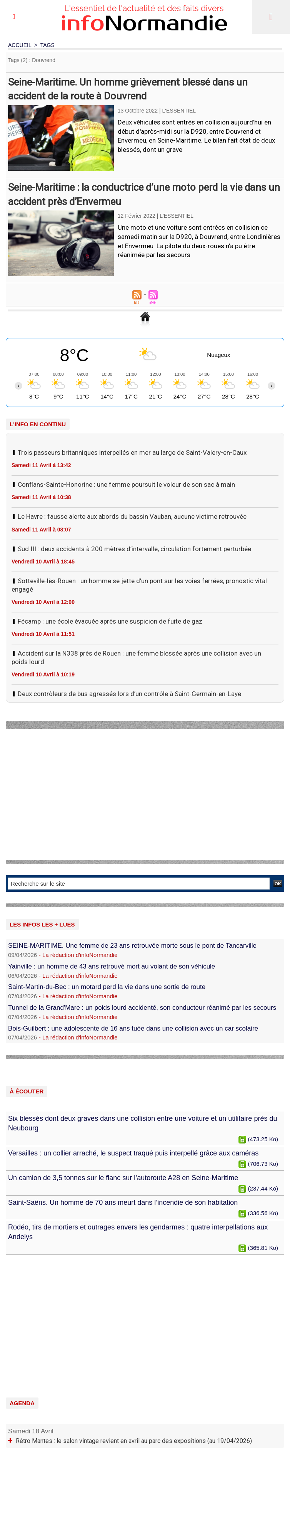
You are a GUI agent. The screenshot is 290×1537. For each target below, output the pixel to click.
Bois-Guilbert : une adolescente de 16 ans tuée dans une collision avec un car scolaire (133, 1028)
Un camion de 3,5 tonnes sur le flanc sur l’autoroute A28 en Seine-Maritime (123, 1178)
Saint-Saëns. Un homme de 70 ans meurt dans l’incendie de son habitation (123, 1202)
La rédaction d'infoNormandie (79, 955)
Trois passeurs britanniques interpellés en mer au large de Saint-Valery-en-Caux (132, 452)
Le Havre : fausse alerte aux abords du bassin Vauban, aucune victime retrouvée (132, 516)
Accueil (19, 45)
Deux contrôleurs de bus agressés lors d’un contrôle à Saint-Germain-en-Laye (129, 694)
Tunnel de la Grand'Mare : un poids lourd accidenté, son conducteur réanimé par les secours (142, 1007)
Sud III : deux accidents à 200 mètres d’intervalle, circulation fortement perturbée (134, 549)
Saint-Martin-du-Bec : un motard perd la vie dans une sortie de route (106, 986)
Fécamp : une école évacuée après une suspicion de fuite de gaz (110, 621)
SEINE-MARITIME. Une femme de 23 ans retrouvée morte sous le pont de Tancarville (132, 945)
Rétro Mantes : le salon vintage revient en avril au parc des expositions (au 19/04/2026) (134, 1441)
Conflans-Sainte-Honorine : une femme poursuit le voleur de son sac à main (126, 484)
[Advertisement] (145, 794)
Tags (47, 45)
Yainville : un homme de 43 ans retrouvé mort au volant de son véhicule (111, 966)
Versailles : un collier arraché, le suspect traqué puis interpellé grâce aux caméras (133, 1153)
